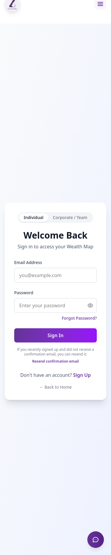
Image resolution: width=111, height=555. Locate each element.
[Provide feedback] (95, 539)
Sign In (56, 335)
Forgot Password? (79, 318)
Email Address (28, 262)
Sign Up (82, 375)
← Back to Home (55, 387)
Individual (34, 217)
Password (23, 292)
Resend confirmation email (55, 361)
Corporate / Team (70, 217)
